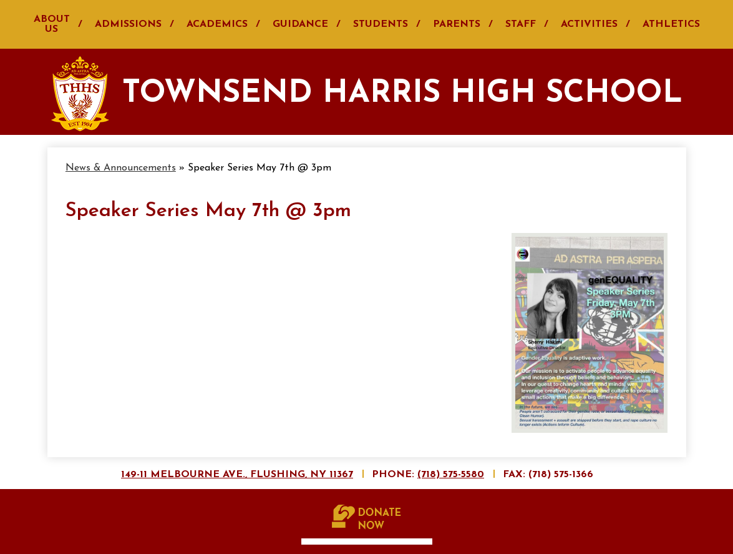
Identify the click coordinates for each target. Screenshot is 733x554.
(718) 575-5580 (450, 475)
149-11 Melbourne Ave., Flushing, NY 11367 (237, 475)
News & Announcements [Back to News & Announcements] (121, 168)
